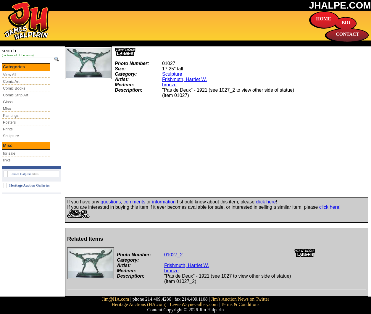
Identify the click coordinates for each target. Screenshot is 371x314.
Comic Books (14, 88)
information (163, 201)
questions (111, 201)
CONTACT (347, 34)
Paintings (11, 115)
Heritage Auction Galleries (29, 185)
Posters (9, 122)
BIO (346, 22)
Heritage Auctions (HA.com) (139, 304)
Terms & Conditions (240, 304)
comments (134, 201)
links (7, 160)
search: (9, 50)
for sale (9, 153)
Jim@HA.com (115, 299)
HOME (323, 18)
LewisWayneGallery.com (194, 304)
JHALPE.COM (340, 5)
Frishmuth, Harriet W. (184, 79)
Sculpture (11, 136)
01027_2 (173, 254)
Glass (8, 102)
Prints (8, 129)
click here (266, 201)
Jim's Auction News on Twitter (240, 299)
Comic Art (11, 81)
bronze (169, 84)
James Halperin (21, 174)
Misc (7, 108)
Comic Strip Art (15, 95)
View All (9, 74)
